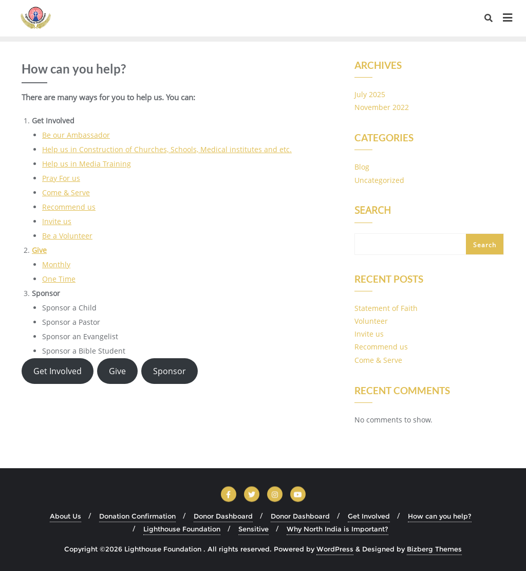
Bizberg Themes (434, 549)
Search (372, 211)
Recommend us (69, 207)
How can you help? (440, 516)
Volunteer (371, 321)
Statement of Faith (386, 308)
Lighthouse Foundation (181, 529)
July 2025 (369, 94)
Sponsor (169, 371)
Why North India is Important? (337, 529)
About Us (65, 516)
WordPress (334, 549)
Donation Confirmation (137, 516)
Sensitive (253, 529)
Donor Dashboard (223, 516)
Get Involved (57, 371)
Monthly (56, 264)
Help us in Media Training (86, 164)
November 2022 (381, 107)
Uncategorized (379, 180)
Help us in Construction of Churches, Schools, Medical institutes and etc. (167, 149)
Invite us (56, 221)
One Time (59, 279)
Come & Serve (66, 192)
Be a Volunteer (67, 236)
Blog (361, 167)
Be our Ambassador (76, 135)
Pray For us (61, 178)
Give (39, 250)
